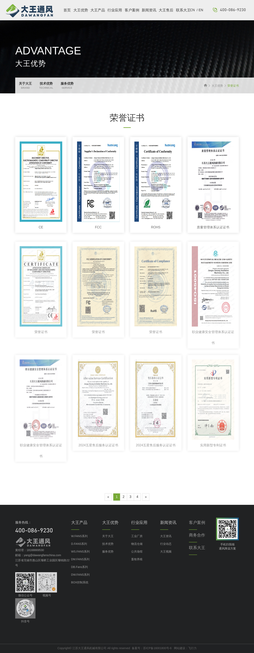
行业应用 (114, 10)
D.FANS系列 (79, 550)
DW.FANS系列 (80, 581)
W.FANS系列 (79, 542)
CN (193, 10)
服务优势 (108, 558)
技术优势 (108, 550)
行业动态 (165, 550)
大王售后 (166, 10)
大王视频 (165, 558)
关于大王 (108, 542)
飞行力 (192, 648)
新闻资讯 (149, 10)
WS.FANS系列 (80, 558)
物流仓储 (137, 550)
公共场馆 (137, 558)
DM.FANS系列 (80, 565)
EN (201, 10)
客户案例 (132, 10)
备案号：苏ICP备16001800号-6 (151, 648)
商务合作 (197, 541)
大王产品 (97, 10)
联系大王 (183, 10)
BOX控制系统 (80, 588)
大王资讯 (165, 542)
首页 (67, 10)
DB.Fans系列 (79, 573)
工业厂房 (137, 542)
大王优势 (80, 10)
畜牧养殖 (137, 565)
